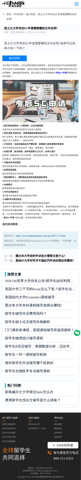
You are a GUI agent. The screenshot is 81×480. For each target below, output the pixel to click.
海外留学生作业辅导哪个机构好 (29, 363)
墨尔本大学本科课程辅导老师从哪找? (33, 305)
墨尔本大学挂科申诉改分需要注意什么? (40, 255)
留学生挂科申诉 (9, 428)
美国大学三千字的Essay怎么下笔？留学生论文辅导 (40, 289)
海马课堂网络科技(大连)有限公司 (50, 477)
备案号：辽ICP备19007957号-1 (40, 468)
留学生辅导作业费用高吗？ (26, 313)
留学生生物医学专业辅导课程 (27, 371)
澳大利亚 (31, 14)
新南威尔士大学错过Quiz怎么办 (29, 392)
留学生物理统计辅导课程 (24, 338)
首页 (8, 14)
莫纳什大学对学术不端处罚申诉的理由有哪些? (45, 260)
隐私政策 (58, 437)
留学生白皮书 (34, 424)
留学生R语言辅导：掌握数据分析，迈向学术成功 (40, 346)
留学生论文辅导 (9, 433)
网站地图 (58, 424)
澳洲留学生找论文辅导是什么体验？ (33, 400)
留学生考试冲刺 (9, 437)
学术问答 (18, 14)
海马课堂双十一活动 (36, 428)
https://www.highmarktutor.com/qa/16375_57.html (40, 235)
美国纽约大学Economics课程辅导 (30, 297)
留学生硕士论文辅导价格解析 (27, 322)
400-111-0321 (63, 458)
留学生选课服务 (9, 441)
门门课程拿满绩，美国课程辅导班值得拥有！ (40, 330)
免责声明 (58, 433)
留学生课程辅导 (9, 424)
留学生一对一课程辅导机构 (26, 354)
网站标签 (58, 428)
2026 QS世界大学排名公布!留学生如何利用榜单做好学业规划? (40, 281)
